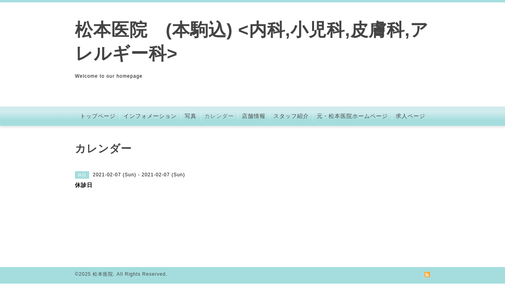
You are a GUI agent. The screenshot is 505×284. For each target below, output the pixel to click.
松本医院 (103, 274)
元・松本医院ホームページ (352, 116)
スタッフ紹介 (291, 116)
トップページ (98, 116)
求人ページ (410, 116)
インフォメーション (150, 116)
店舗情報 (254, 116)
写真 (190, 116)
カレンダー (219, 116)
